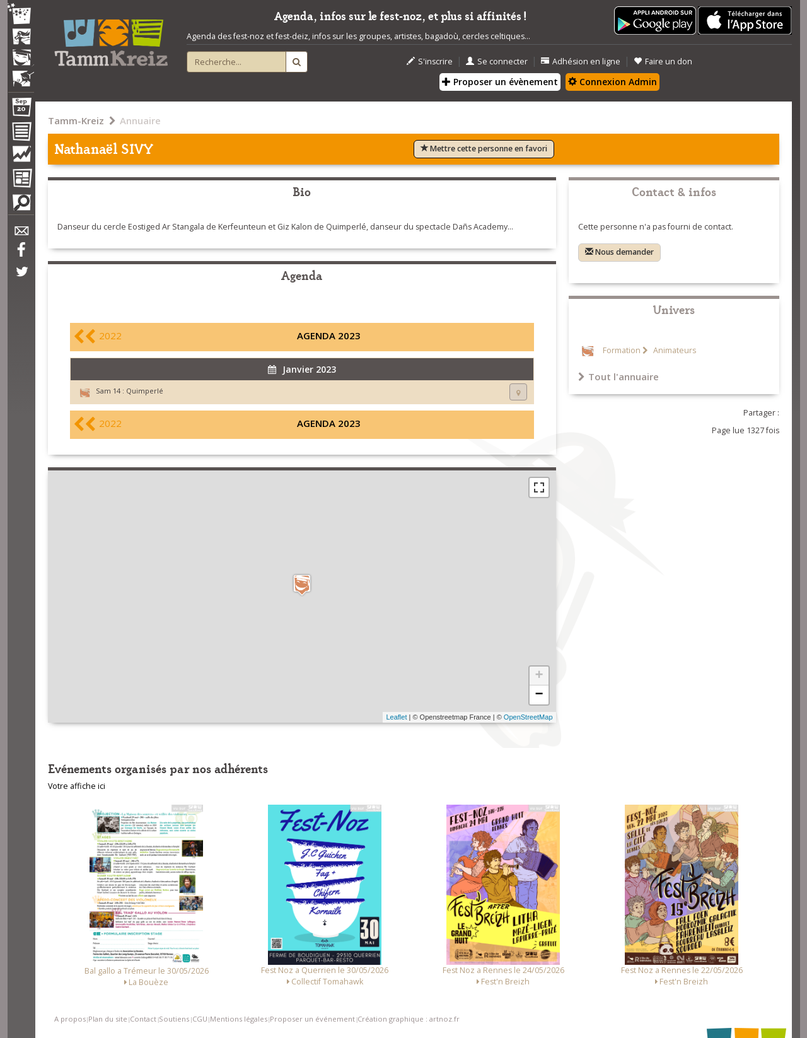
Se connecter (497, 61)
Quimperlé (144, 390)
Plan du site (107, 1018)
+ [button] (539, 676)
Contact (143, 1018)
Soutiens (174, 1018)
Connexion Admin (612, 82)
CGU (199, 1018)
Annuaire (140, 120)
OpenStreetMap (528, 717)
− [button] (539, 694)
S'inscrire (430, 61)
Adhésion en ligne (580, 61)
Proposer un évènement (500, 82)
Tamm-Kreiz (76, 120)
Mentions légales (238, 1018)
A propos (70, 1018)
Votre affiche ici (76, 786)
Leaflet (396, 717)
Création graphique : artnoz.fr (408, 1018)
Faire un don (663, 61)
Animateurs (673, 350)
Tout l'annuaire (618, 376)
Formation (622, 350)
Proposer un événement (312, 1018)
